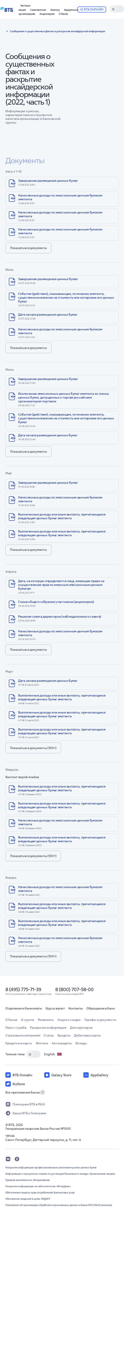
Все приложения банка (24, 1092)
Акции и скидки (69, 1020)
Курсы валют (55, 1008)
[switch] (33, 1054)
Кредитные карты (18, 1043)
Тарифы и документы (100, 1020)
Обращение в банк (100, 1008)
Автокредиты (62, 1043)
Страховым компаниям (22, 1035)
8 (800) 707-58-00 (74, 989)
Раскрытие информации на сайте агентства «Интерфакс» (38, 1186)
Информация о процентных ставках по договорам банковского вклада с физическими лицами (60, 1173)
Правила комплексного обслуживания (27, 1180)
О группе (27, 1020)
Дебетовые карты (87, 1035)
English (53, 1054)
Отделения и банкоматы (23, 1008)
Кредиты (64, 1035)
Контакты (75, 1008)
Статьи (49, 1035)
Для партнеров (81, 1028)
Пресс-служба (15, 1028)
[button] (24, 7)
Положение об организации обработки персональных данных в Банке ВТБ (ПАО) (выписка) (58, 1205)
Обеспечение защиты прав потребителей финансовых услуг (40, 1192)
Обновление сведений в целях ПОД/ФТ (27, 1198)
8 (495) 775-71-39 (23, 989)
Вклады (81, 1043)
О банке (11, 1020)
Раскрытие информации (48, 1028)
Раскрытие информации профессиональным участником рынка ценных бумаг (51, 1167)
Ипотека (42, 1043)
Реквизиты (46, 1020)
